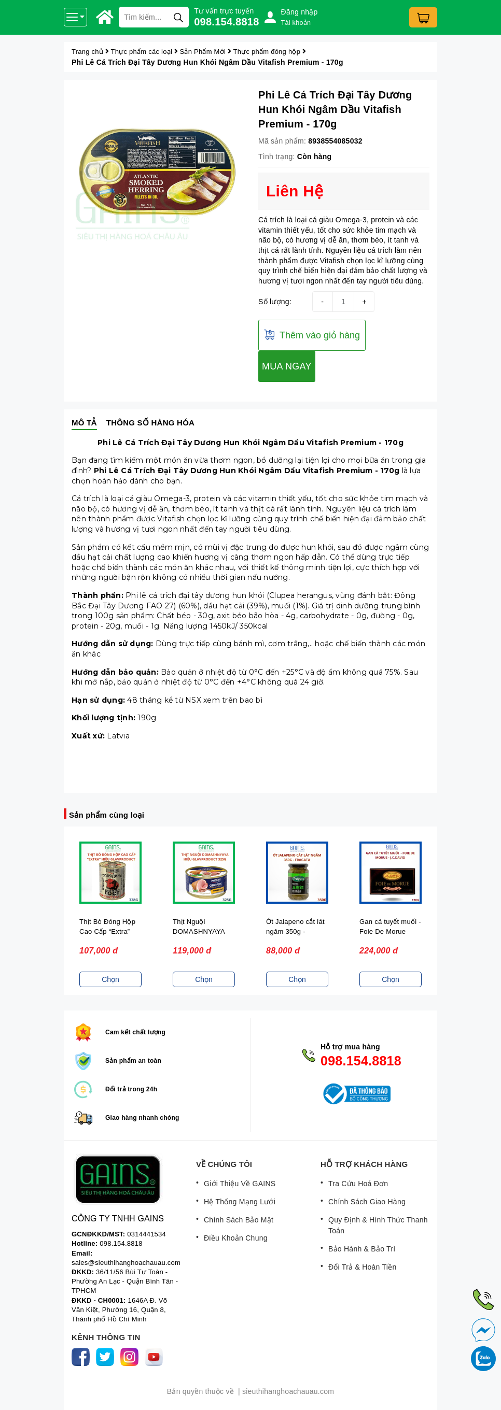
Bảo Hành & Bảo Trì (361, 1249)
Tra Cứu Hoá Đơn (358, 1183)
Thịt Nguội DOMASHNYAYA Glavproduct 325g (200, 932)
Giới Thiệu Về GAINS (239, 1183)
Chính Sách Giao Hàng (367, 1202)
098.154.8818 (226, 21)
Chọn (110, 979)
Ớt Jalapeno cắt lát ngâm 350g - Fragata (295, 932)
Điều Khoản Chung (236, 1238)
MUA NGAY (287, 366)
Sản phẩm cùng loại (106, 814)
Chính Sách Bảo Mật (238, 1220)
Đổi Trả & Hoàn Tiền (362, 1267)
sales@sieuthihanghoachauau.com (126, 1262)
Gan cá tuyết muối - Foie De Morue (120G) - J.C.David (390, 932)
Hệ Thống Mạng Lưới (239, 1202)
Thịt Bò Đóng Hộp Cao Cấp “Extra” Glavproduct (107, 932)
